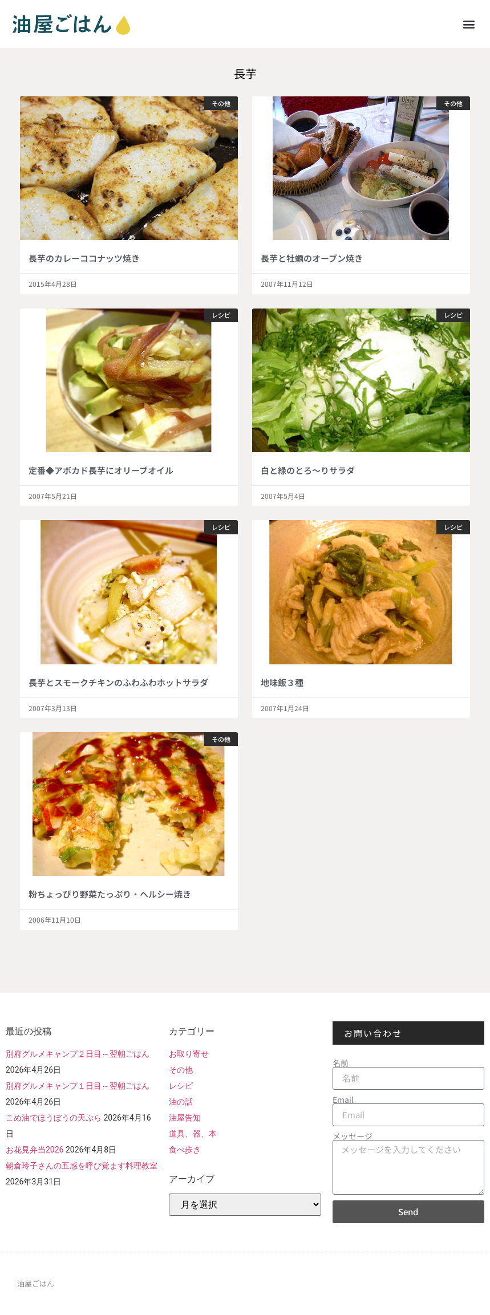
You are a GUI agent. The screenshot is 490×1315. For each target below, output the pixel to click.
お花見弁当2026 (34, 1149)
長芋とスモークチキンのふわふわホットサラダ (118, 682)
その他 (181, 1069)
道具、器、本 (193, 1133)
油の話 (181, 1101)
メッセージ (352, 1136)
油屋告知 (185, 1117)
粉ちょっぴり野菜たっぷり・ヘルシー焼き (110, 894)
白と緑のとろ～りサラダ (308, 470)
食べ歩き (185, 1149)
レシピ (181, 1085)
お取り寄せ (189, 1053)
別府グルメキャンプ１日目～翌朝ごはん (77, 1085)
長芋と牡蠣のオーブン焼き (312, 258)
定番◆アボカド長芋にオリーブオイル (101, 470)
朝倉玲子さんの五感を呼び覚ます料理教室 (81, 1165)
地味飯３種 (282, 682)
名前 (341, 1063)
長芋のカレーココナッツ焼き (84, 258)
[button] (469, 23)
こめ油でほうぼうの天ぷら (54, 1117)
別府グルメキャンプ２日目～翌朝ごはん (77, 1053)
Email (343, 1099)
